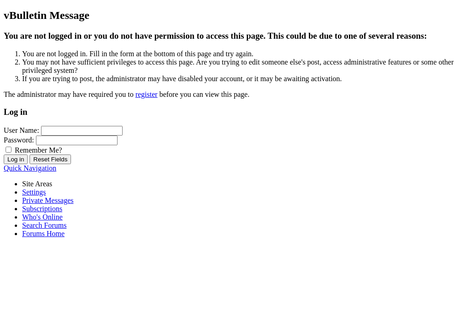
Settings (34, 192)
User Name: (21, 130)
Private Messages (48, 200)
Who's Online (42, 217)
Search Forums (44, 225)
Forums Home (43, 233)
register (147, 94)
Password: (19, 140)
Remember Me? (34, 150)
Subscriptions (42, 209)
